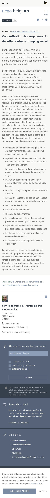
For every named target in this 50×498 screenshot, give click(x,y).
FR (3, 3)
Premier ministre (19, 441)
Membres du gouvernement (23, 365)
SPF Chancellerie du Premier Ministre (28, 457)
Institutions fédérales (20, 369)
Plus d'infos (36, 483)
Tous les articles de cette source (15, 332)
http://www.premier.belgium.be (14, 327)
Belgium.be (16, 449)
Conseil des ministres (21, 361)
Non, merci (42, 491)
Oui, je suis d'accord (19, 491)
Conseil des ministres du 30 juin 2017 (25, 31)
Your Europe (17, 453)
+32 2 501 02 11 (12, 323)
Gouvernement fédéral (21, 445)
